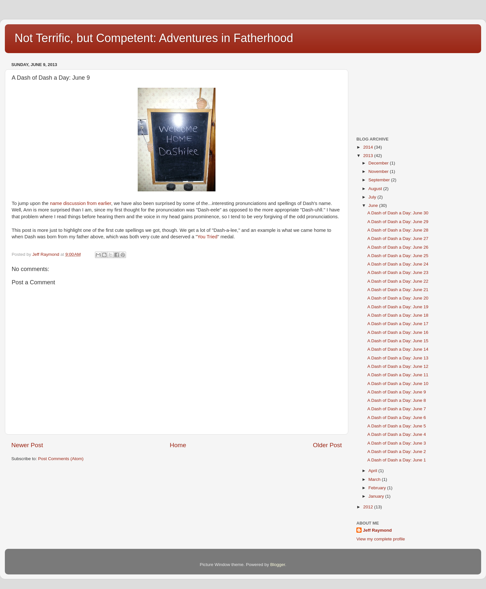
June (373, 205)
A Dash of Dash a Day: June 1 (396, 460)
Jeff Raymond (377, 530)
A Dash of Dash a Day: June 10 (397, 383)
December (379, 163)
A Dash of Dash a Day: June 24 (397, 264)
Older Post (327, 445)
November (379, 171)
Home (178, 445)
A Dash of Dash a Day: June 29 (397, 221)
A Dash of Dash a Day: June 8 (396, 400)
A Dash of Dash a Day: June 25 (397, 255)
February (377, 487)
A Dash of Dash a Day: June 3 (396, 443)
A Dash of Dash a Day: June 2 (396, 451)
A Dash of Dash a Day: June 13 (397, 358)
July (372, 197)
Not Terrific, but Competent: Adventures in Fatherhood (154, 38)
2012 (368, 506)
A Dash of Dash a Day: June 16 (397, 332)
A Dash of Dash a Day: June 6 (396, 417)
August (375, 188)
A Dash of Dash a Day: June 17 (397, 323)
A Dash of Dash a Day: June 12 (397, 366)
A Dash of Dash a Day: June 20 (397, 298)
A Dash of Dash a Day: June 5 (396, 426)
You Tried (207, 236)
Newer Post (27, 445)
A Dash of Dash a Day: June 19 (397, 306)
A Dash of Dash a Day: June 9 (396, 392)
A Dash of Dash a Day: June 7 (396, 408)
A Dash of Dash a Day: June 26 (397, 247)
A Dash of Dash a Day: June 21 (397, 289)
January (376, 496)
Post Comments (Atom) (61, 458)
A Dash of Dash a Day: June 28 (397, 230)
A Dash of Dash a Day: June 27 (397, 238)
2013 (368, 155)
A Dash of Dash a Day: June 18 (397, 315)
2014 (368, 147)
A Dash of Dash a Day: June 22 (397, 281)
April (373, 470)
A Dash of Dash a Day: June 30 (397, 212)
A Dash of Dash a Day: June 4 (396, 434)
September (379, 179)
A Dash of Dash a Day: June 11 (397, 374)
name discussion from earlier (80, 203)
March (375, 479)
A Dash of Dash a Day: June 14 (397, 349)
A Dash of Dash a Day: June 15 (397, 340)
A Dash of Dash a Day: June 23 (397, 272)
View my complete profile (380, 539)
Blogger (277, 564)
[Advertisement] (388, 92)
